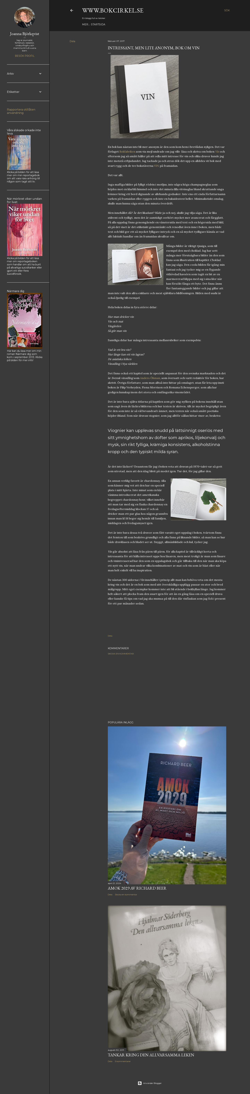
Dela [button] (72, 41)
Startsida (90, 24)
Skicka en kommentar (121, 653)
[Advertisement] (167, 688)
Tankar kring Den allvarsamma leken (151, 1055)
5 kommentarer (123, 1061)
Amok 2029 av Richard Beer (137, 888)
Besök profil (25, 55)
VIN (156, 165)
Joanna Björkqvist (24, 33)
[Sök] (227, 10)
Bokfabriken (127, 151)
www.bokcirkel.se (112, 10)
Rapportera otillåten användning (21, 111)
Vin (217, 151)
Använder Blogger (150, 1083)
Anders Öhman (150, 378)
